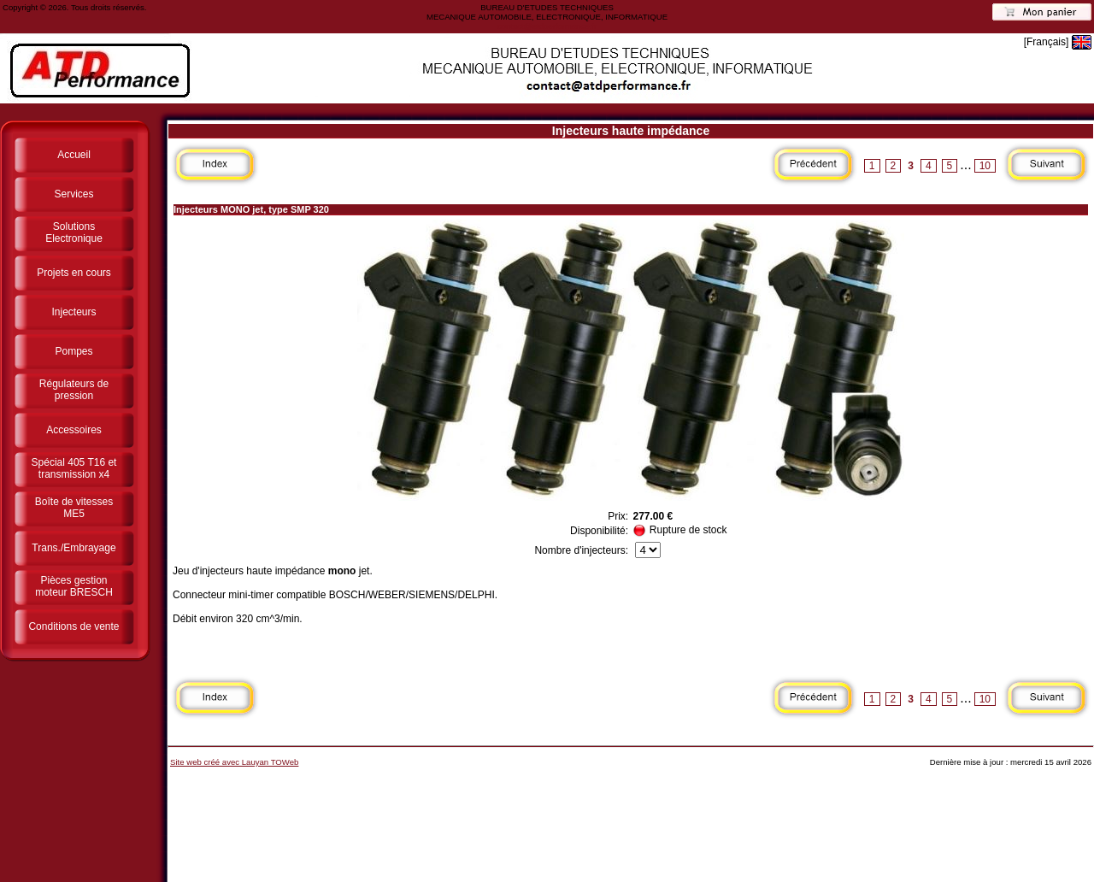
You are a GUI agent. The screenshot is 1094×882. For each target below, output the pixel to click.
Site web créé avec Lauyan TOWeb (234, 762)
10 (985, 166)
